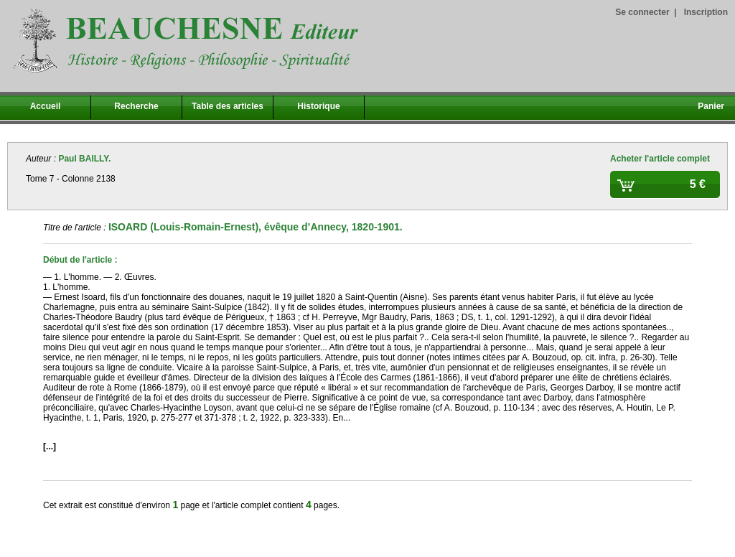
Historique (318, 106)
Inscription (706, 12)
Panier (711, 106)
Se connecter (642, 12)
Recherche (136, 106)
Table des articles (227, 106)
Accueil (45, 106)
